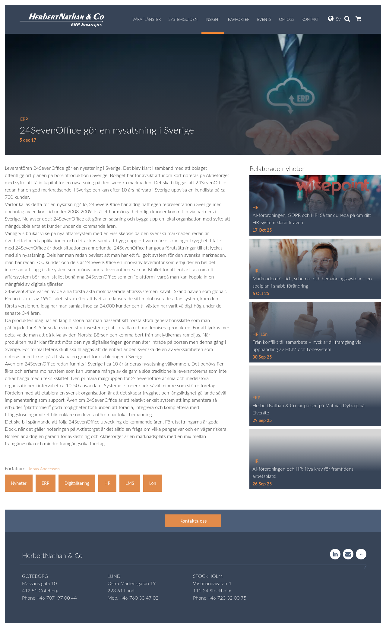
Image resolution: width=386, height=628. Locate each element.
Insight (212, 19)
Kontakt (310, 19)
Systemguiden (183, 19)
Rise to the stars (361, 554)
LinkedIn (335, 554)
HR (107, 483)
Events (264, 19)
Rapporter (238, 19)
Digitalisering (77, 483)
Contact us (348, 554)
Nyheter (19, 483)
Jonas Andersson (44, 468)
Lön (152, 483)
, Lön (262, 334)
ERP (24, 119)
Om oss (286, 19)
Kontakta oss (193, 520)
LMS (129, 483)
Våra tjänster (146, 19)
